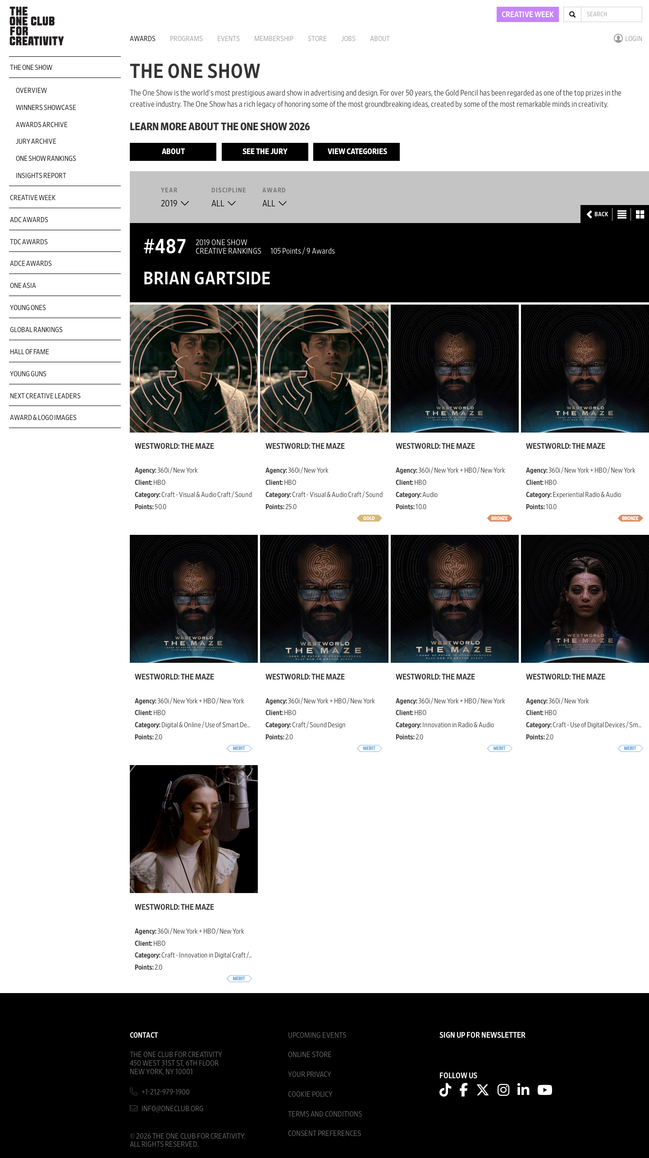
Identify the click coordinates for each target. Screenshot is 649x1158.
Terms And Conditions (325, 1114)
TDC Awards (29, 242)
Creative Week (32, 197)
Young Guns (28, 374)
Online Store (310, 1054)
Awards (142, 38)
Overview (31, 90)
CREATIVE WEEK (528, 15)
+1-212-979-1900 (166, 1092)
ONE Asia (23, 285)
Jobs (348, 38)
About (380, 38)
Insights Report (41, 175)
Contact (144, 1035)
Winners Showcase (46, 107)
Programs (186, 38)
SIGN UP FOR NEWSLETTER (482, 1035)
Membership (273, 38)
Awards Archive (42, 124)
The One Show (31, 67)
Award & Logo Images (43, 417)
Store (317, 38)
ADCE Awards (31, 263)
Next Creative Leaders (45, 396)
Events (228, 38)
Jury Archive (36, 141)
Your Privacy (309, 1074)
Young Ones (28, 307)
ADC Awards (29, 219)
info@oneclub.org (173, 1108)
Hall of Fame (29, 352)
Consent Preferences (324, 1133)
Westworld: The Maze (174, 446)
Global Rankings (36, 329)
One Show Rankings (46, 158)
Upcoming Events (317, 1035)
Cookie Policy (310, 1094)
